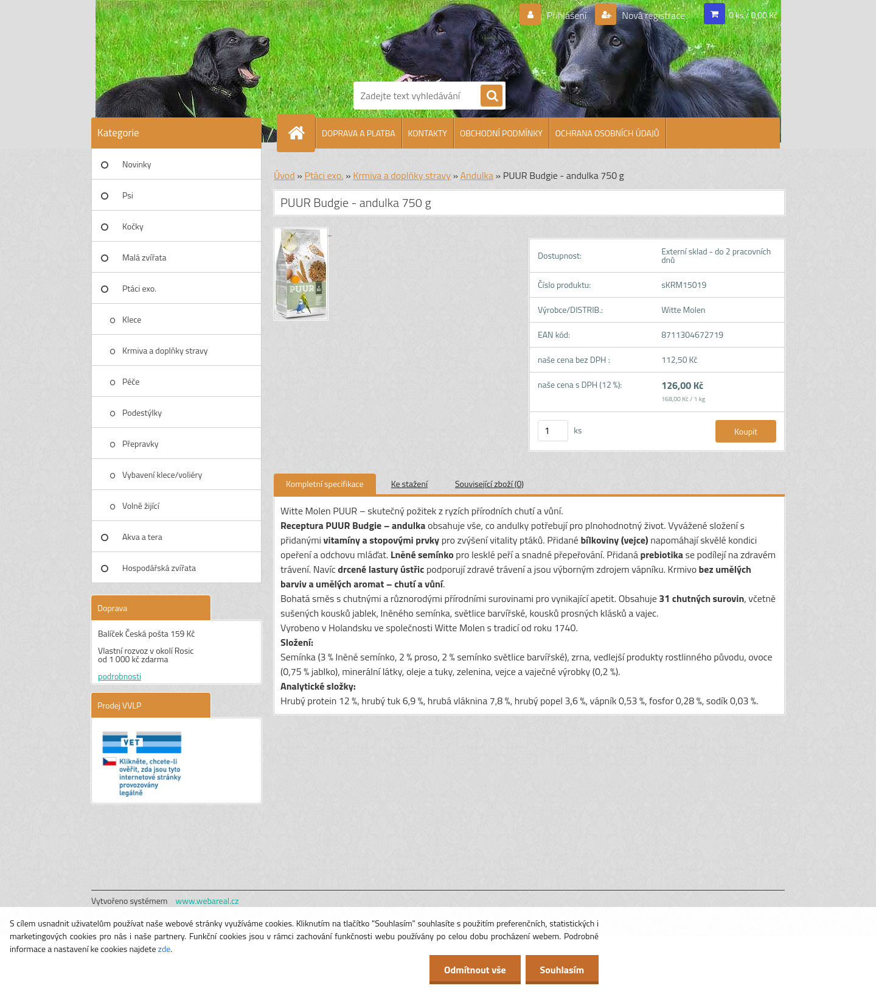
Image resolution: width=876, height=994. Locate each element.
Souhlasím (561, 969)
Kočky (133, 226)
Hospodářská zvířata (159, 567)
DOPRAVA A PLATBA (358, 133)
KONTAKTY (427, 133)
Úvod (284, 175)
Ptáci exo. (139, 288)
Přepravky (140, 443)
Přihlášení (566, 15)
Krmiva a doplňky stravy (165, 350)
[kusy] (553, 430)
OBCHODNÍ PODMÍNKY (501, 133)
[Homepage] (301, 132)
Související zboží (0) (489, 483)
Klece (131, 319)
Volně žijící (140, 505)
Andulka (477, 175)
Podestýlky (142, 412)
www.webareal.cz (207, 900)
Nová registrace (653, 15)
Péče (130, 381)
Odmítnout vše (473, 969)
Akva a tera (142, 536)
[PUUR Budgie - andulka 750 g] (303, 231)
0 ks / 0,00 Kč (753, 15)
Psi (127, 195)
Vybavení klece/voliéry (162, 474)
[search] (491, 96)
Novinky (136, 164)
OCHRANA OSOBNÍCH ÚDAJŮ (607, 133)
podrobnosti (119, 676)
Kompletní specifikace (325, 483)
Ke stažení (409, 483)
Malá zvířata (144, 257)
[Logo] (395, 38)
